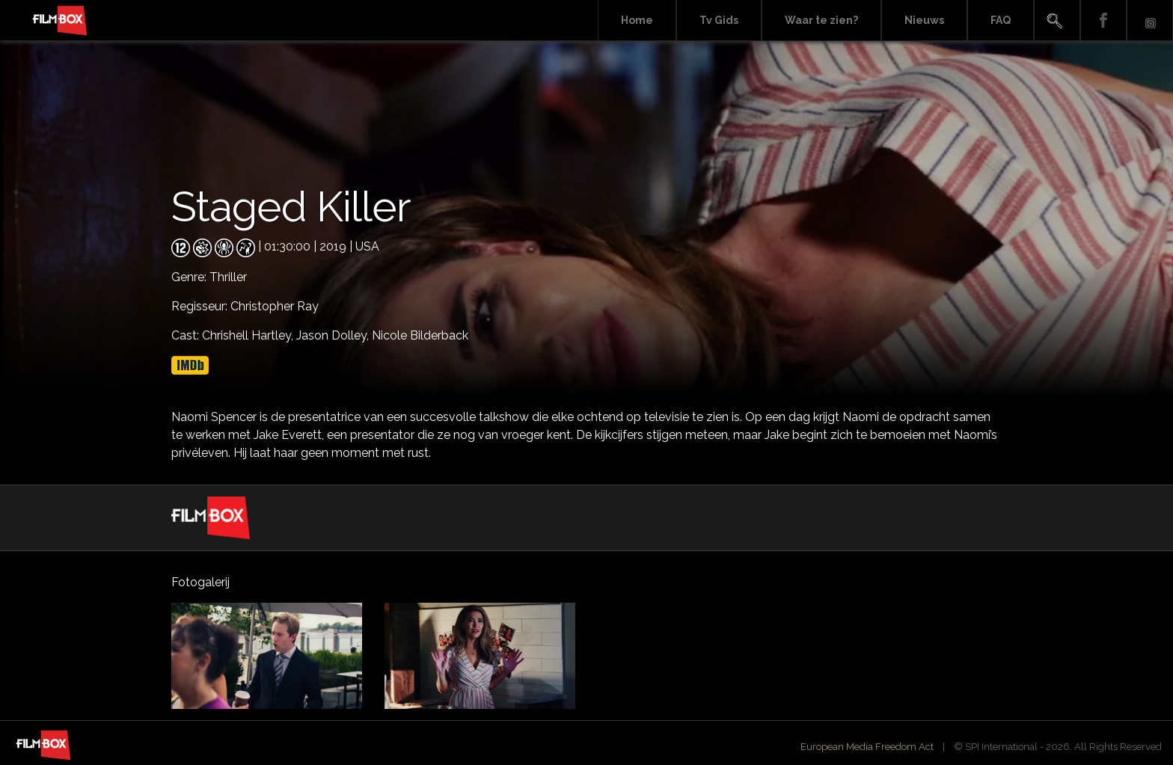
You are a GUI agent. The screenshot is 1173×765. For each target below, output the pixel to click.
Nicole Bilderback (420, 335)
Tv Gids (718, 20)
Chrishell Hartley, (249, 335)
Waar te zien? (821, 20)
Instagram (1150, 20)
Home (637, 20)
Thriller (228, 277)
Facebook (1103, 20)
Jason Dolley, (334, 335)
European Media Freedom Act (867, 746)
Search (1057, 20)
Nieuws (924, 20)
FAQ (1000, 20)
